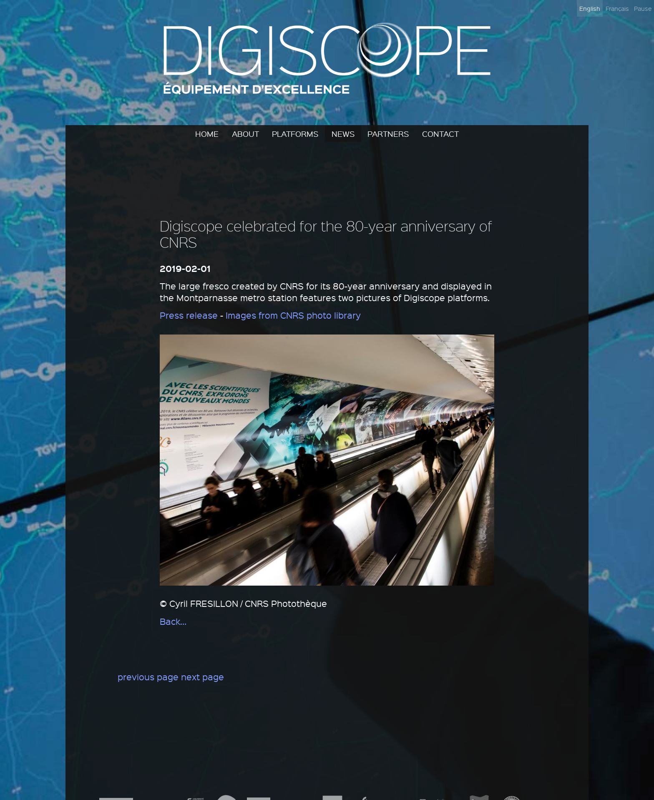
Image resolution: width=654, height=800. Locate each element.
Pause (642, 8)
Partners (388, 133)
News (343, 133)
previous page (148, 676)
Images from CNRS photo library (293, 315)
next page (202, 676)
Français (617, 8)
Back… (173, 621)
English (589, 8)
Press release (189, 315)
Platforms (295, 133)
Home (207, 133)
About (245, 133)
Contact (440, 133)
